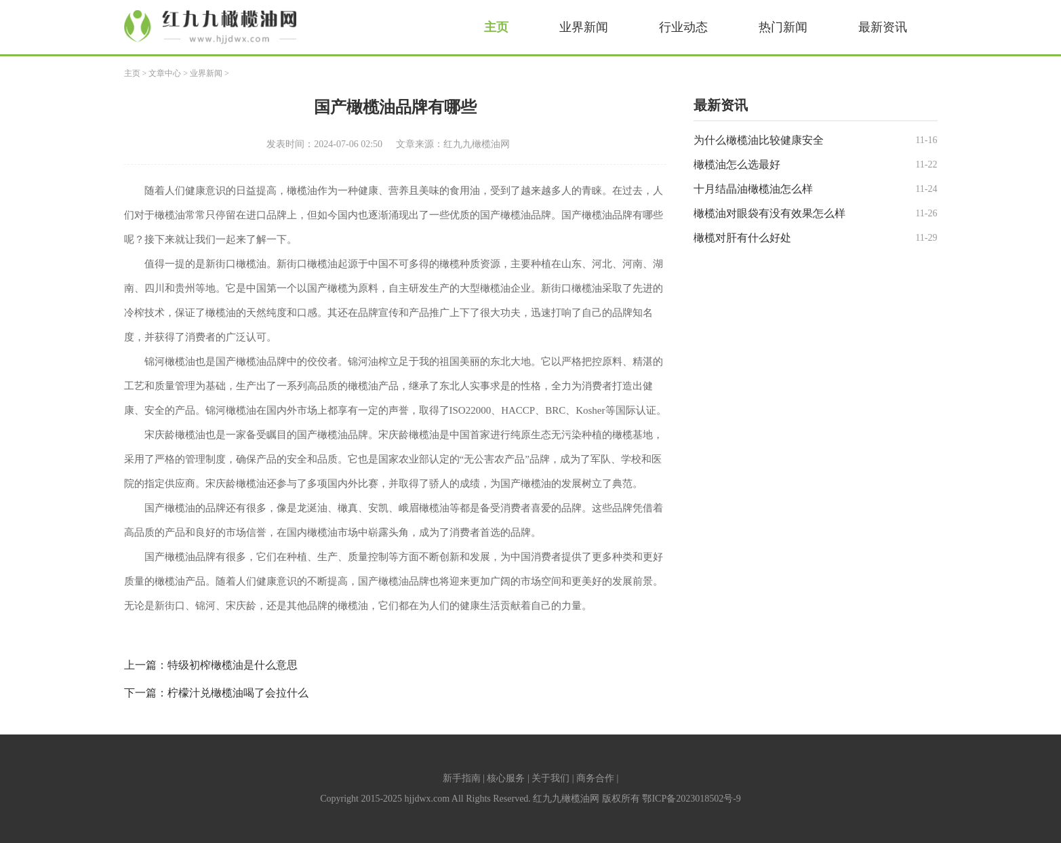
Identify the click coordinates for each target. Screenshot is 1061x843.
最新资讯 (882, 27)
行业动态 (683, 27)
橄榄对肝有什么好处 (742, 237)
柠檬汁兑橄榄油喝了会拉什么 (237, 693)
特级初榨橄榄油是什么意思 (232, 665)
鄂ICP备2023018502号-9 (691, 798)
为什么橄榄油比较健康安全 (759, 140)
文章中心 (164, 73)
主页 (496, 27)
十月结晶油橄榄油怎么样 (753, 189)
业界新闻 (583, 27)
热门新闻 (783, 27)
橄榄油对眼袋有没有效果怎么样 (769, 213)
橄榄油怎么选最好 (737, 164)
